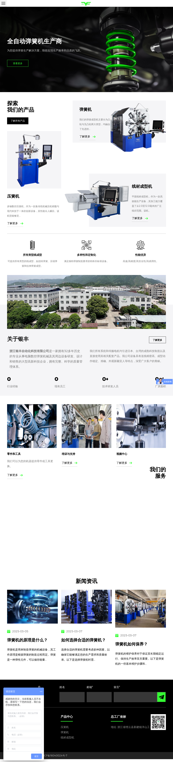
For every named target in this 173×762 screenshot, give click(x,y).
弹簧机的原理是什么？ (28, 640)
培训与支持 (68, 474)
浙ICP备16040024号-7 (54, 758)
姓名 (62, 690)
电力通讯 (85, 552)
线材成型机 (67, 740)
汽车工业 (15, 552)
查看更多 (17, 63)
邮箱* (90, 690)
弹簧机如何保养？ (133, 643)
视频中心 (121, 474)
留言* (117, 690)
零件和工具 (14, 474)
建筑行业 (154, 552)
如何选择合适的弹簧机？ (84, 640)
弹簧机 (85, 109)
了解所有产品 (18, 121)
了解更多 (87, 136)
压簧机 (65, 730)
